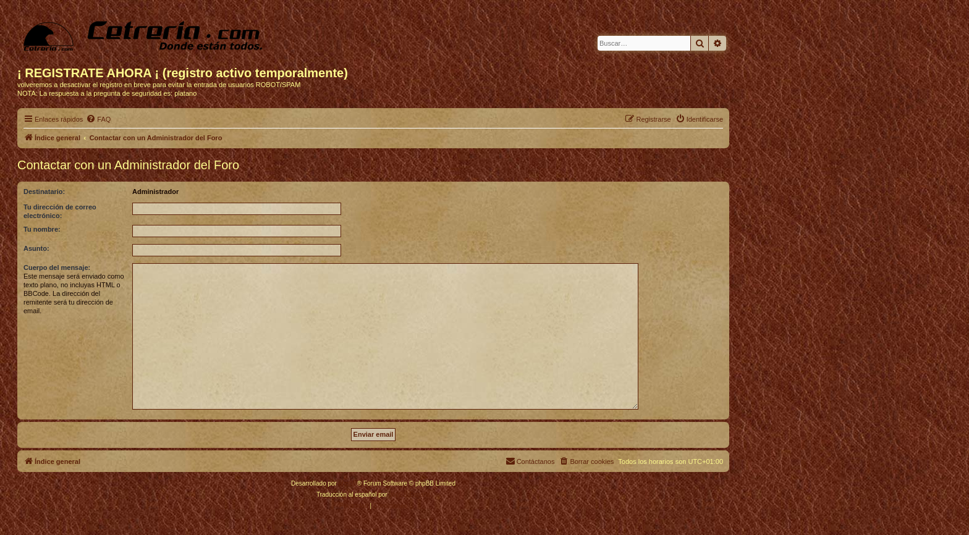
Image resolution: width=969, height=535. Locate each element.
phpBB (348, 483)
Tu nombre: (42, 229)
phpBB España (409, 494)
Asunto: (36, 248)
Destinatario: (44, 191)
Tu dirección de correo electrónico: (59, 211)
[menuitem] (98, 119)
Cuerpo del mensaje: (56, 267)
